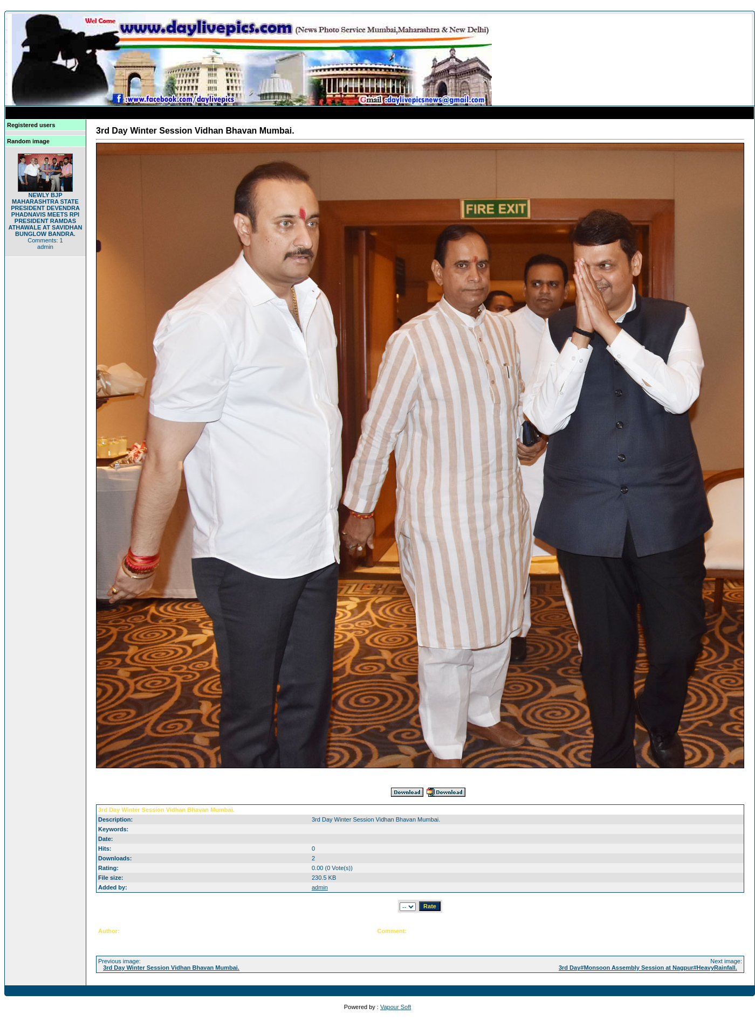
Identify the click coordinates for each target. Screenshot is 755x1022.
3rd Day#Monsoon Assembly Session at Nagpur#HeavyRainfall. (648, 967)
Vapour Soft (395, 1007)
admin (320, 887)
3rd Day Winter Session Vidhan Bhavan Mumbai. (171, 967)
